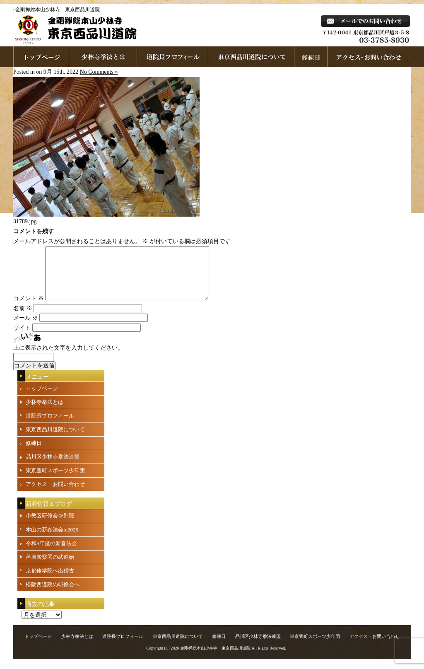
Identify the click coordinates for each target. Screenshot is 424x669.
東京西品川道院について (251, 56)
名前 (22, 318)
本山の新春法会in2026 (52, 539)
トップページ (42, 398)
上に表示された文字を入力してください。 (68, 358)
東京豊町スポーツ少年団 (55, 480)
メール (25, 328)
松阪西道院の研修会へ (53, 594)
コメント (28, 308)
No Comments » (99, 72)
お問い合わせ (369, 56)
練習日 (311, 56)
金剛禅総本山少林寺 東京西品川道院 (215, 658)
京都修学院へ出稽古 (50, 580)
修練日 (34, 453)
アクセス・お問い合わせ (55, 494)
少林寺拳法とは (103, 56)
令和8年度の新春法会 (51, 553)
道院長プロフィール (172, 56)
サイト (22, 338)
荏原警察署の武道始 (50, 567)
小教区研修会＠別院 (50, 525)
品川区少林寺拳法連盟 (53, 467)
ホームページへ (41, 56)
